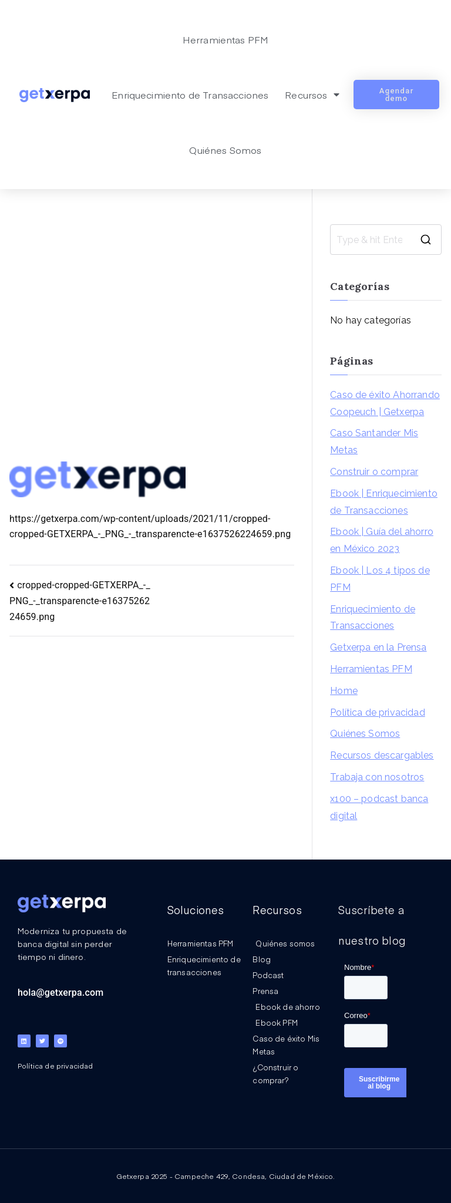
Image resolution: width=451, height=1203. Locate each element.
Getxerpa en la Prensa (378, 647)
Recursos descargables (381, 755)
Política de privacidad (377, 712)
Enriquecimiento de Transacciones (190, 94)
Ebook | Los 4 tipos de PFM (380, 579)
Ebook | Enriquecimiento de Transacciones (383, 502)
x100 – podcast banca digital (379, 807)
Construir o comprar (374, 471)
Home (344, 690)
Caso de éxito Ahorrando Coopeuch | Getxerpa (385, 403)
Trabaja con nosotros (377, 777)
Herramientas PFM (226, 39)
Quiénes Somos (225, 149)
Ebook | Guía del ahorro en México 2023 (381, 540)
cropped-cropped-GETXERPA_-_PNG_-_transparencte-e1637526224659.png (79, 600)
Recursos (312, 94)
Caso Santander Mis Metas (374, 441)
